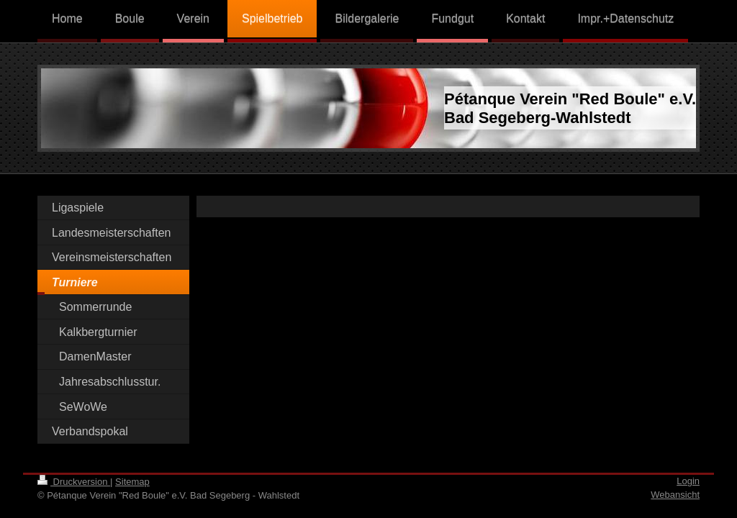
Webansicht (675, 494)
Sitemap (132, 481)
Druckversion (73, 481)
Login (688, 481)
